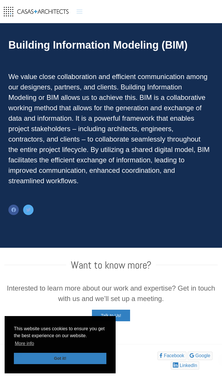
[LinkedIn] (185, 365)
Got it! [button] (60, 358)
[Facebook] (172, 356)
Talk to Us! (111, 315)
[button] (79, 11)
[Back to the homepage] (36, 11)
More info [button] (24, 343)
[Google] (200, 356)
